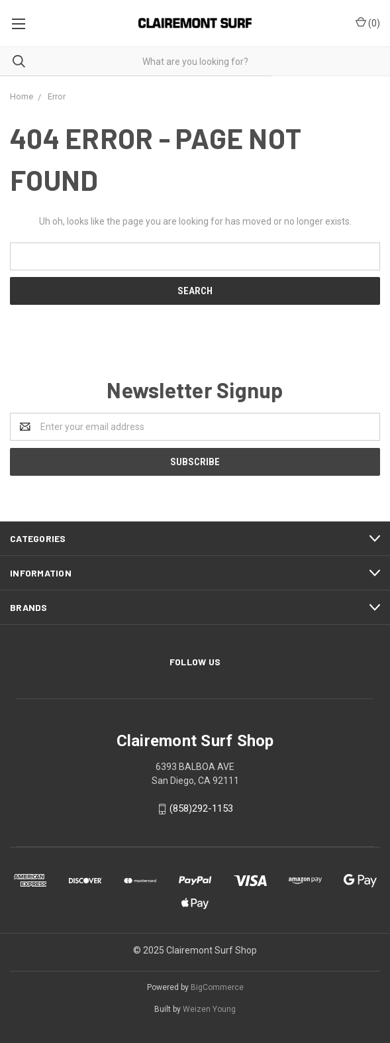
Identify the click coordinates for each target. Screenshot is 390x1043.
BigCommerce (217, 987)
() (368, 22)
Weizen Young (209, 1009)
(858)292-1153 (201, 808)
